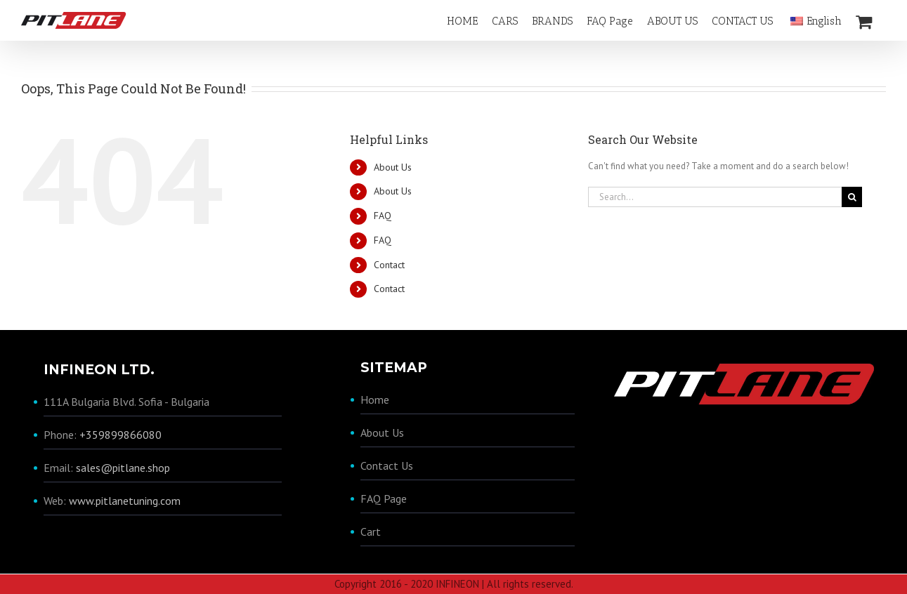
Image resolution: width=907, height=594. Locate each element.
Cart (370, 531)
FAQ (382, 215)
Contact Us (386, 465)
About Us (393, 166)
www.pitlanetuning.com (125, 501)
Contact (389, 264)
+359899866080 (120, 435)
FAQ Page (383, 498)
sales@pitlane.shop (123, 468)
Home (374, 399)
